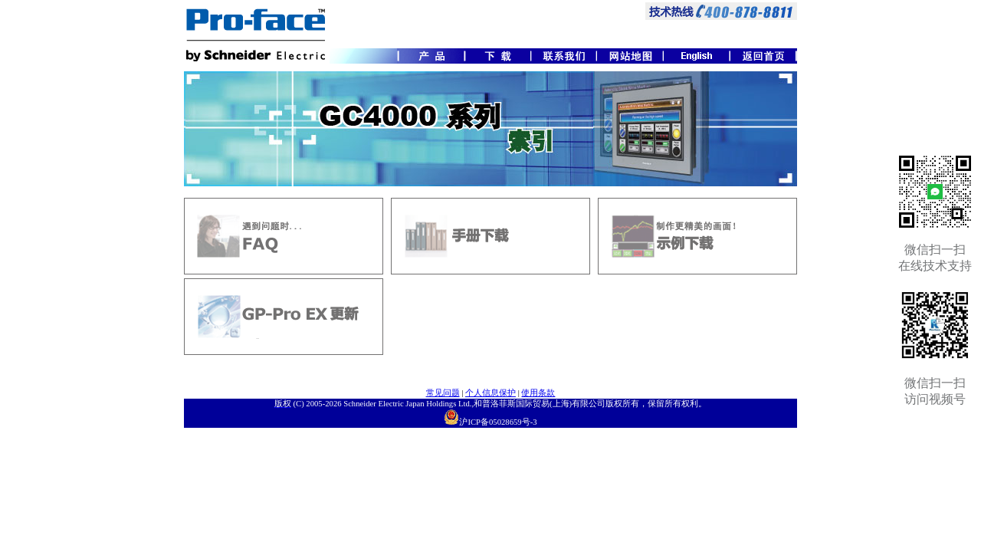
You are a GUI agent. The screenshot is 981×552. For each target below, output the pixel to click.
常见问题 (443, 393)
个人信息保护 (490, 393)
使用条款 (538, 393)
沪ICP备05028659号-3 (497, 422)
